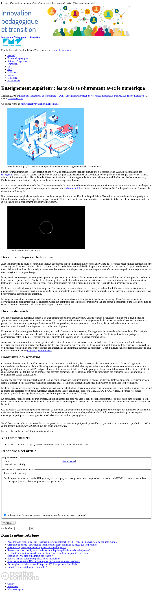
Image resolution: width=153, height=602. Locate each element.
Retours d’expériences (18, 61)
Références (12, 592)
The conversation (135, 96)
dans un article (73, 188)
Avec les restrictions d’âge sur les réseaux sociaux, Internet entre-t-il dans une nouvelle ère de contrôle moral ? (62, 548)
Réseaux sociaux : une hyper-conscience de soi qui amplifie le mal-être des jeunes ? (48, 556)
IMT (9, 70)
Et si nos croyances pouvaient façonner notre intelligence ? (36, 553)
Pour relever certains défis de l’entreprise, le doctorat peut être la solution (43, 567)
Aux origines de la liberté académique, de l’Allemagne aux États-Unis (42, 570)
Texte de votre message (15, 473)
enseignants (7, 175)
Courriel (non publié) (14, 465)
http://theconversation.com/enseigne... (40, 104)
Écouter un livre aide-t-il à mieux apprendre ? (30, 562)
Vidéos (10, 75)
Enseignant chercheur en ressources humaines (88, 96)
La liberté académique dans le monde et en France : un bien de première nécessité (47, 559)
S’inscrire (12, 78)
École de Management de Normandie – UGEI (41, 96)
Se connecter (13, 81)
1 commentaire (15, 99)
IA (8, 67)
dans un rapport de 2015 (39, 351)
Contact (11, 589)
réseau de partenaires (62, 50)
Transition (12, 64)
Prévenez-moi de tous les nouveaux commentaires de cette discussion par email (46, 521)
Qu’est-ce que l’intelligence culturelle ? (27, 573)
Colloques (12, 72)
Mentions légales (15, 595)
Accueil (11, 56)
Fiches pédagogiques (17, 58)
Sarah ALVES (119, 96)
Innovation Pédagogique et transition (20, 37)
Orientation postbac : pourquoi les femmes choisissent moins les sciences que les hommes (52, 550)
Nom (6, 461)
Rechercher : (7, 534)
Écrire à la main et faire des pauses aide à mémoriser (33, 564)
